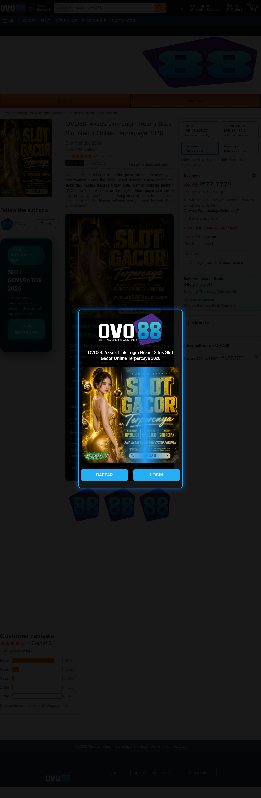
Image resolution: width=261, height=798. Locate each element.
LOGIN (156, 475)
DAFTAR (104, 475)
